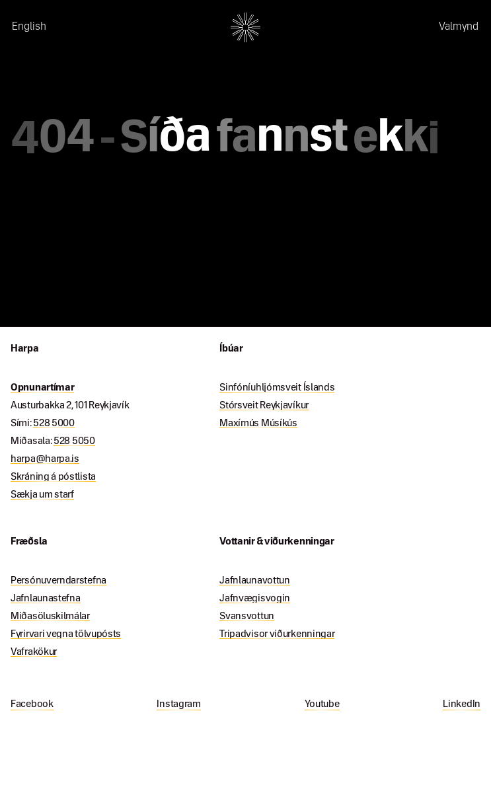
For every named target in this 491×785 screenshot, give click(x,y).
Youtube (322, 704)
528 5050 (74, 441)
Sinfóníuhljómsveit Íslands (276, 387)
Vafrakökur (34, 652)
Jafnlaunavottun (254, 580)
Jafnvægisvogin (254, 598)
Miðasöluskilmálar (50, 616)
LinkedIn (461, 704)
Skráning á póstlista (53, 477)
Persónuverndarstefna (58, 580)
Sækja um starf (42, 495)
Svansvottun (246, 616)
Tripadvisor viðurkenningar (276, 634)
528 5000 (54, 423)
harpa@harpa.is (45, 459)
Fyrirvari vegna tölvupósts (66, 634)
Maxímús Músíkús (258, 423)
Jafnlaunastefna (46, 598)
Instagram (178, 704)
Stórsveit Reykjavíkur (264, 405)
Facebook (32, 704)
